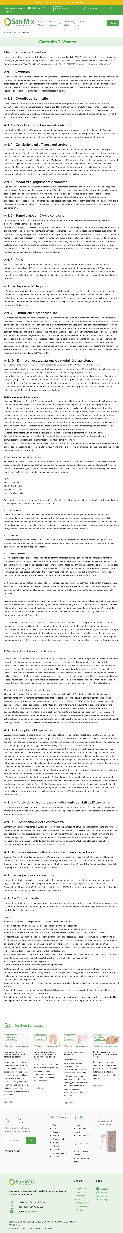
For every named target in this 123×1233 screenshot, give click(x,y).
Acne (55, 1125)
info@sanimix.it (32, 1212)
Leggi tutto (9, 1102)
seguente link (77, 468)
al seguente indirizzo (25, 814)
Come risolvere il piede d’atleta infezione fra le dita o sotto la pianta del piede (46, 1056)
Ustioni (56, 1157)
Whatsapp (104, 1200)
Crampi (80, 1125)
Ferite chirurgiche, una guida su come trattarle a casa (105, 1055)
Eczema (56, 1132)
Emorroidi (57, 1136)
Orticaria (57, 1150)
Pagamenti (81, 1189)
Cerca (113, 23)
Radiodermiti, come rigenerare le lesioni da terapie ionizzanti (16, 1055)
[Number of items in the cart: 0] (110, 7)
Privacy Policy (83, 1203)
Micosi (56, 1146)
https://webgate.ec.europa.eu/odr (51, 844)
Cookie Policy (82, 1206)
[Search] (31, 1141)
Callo (55, 1129)
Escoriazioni (58, 1139)
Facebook (104, 1189)
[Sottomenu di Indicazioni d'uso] (74, 23)
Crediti (79, 1210)
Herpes (56, 1142)
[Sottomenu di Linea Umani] (47, 23)
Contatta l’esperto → (15, 1151)
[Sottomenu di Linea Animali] (59, 23)
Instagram (104, 1193)
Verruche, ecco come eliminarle (75, 1053)
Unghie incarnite (61, 1153)
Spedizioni (81, 1192)
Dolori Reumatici (84, 1136)
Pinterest (104, 1196)
